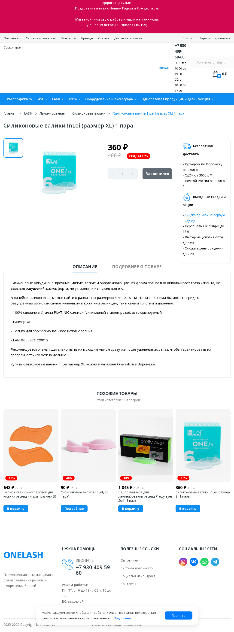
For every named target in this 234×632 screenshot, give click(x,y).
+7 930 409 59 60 (93, 570)
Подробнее (122, 618)
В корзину (15, 508)
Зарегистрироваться (214, 38)
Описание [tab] (85, 266)
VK (194, 562)
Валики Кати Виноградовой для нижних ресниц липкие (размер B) (29, 494)
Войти (187, 38)
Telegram (215, 562)
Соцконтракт (13, 47)
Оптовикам (12, 38)
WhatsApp (204, 562)
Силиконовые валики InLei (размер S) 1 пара (203, 494)
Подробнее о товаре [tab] (137, 266)
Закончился (157, 173)
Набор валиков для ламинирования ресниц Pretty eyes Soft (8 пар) (145, 496)
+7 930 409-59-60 (180, 51)
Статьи (103, 38)
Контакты (69, 38)
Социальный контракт (138, 576)
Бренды (87, 38)
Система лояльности (41, 38)
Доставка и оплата (128, 38)
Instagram (183, 562)
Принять (178, 615)
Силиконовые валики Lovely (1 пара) (84, 494)
